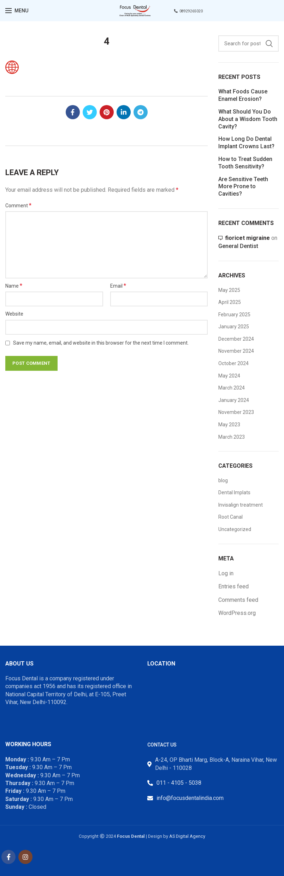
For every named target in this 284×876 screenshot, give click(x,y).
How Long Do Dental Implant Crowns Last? (246, 143)
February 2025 (234, 314)
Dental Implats (234, 492)
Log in (225, 573)
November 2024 (236, 351)
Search (269, 43)
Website (14, 314)
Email (118, 285)
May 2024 (229, 376)
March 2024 (231, 388)
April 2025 (229, 302)
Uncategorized (234, 529)
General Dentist (238, 246)
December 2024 (236, 339)
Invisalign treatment (240, 505)
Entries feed (233, 586)
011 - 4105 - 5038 (178, 782)
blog (223, 480)
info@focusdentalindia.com (190, 798)
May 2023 (229, 424)
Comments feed (238, 600)
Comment (18, 205)
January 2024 (233, 400)
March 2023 (231, 437)
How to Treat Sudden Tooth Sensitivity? (245, 163)
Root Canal (230, 517)
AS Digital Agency (187, 836)
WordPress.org (237, 613)
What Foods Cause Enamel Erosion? (242, 95)
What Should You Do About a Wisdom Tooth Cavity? (247, 119)
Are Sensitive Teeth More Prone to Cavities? (243, 186)
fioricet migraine (247, 238)
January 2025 (233, 326)
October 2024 (233, 363)
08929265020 (188, 11)
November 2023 (236, 412)
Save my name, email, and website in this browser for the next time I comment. (101, 343)
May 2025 (229, 290)
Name (13, 285)
